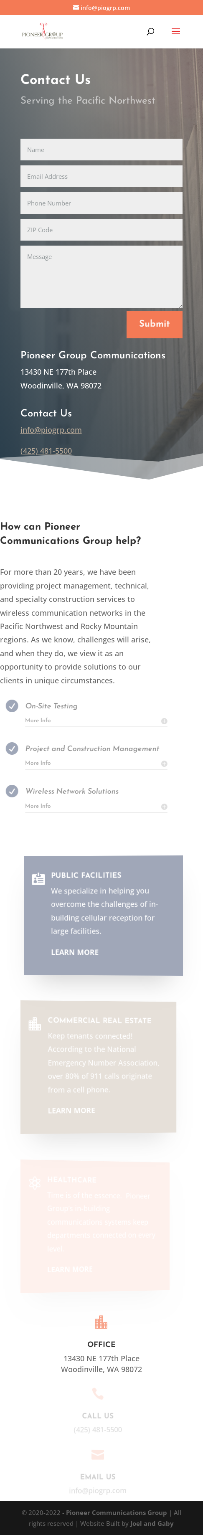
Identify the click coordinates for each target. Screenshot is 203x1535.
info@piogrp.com (51, 430)
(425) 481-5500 (46, 451)
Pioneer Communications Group (117, 1512)
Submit (154, 324)
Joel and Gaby (152, 1523)
